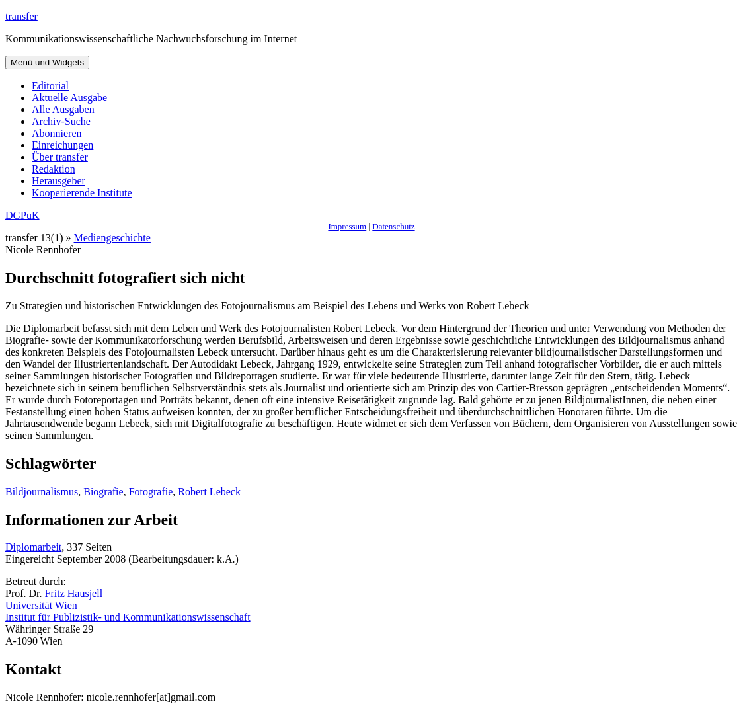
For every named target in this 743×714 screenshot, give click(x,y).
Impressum (347, 226)
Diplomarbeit (33, 547)
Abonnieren (57, 133)
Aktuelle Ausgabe (69, 97)
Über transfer (60, 157)
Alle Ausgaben (63, 109)
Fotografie (151, 491)
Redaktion (53, 169)
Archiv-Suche (61, 121)
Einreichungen (62, 145)
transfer (21, 16)
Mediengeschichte (112, 237)
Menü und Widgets (47, 62)
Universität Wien (41, 605)
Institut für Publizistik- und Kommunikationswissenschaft (128, 617)
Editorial (50, 85)
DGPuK (22, 215)
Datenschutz (393, 226)
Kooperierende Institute (82, 192)
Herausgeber (58, 180)
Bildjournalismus (41, 491)
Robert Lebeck (209, 491)
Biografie (103, 491)
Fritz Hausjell (74, 593)
